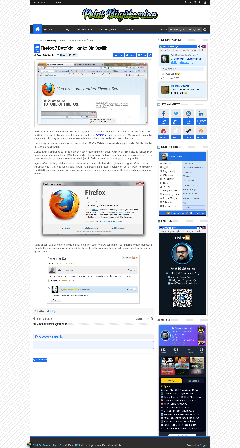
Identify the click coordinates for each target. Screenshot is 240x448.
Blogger (204, 445)
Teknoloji (128, 29)
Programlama (83, 29)
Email (142, 55)
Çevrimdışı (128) (170, 78)
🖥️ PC (171, 380)
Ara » (164, 29)
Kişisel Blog (180, 334)
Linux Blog (179, 337)
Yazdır (130, 55)
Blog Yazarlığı (169, 171)
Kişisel (165, 182)
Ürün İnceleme (169, 206)
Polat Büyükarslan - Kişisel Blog (49, 445)
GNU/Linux (167, 174)
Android (49, 29)
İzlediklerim (168, 178)
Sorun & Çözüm (107, 29)
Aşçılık (165, 167)
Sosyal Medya (170, 198)
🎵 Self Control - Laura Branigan (186, 58)
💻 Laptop (193, 380)
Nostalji (65, 29)
